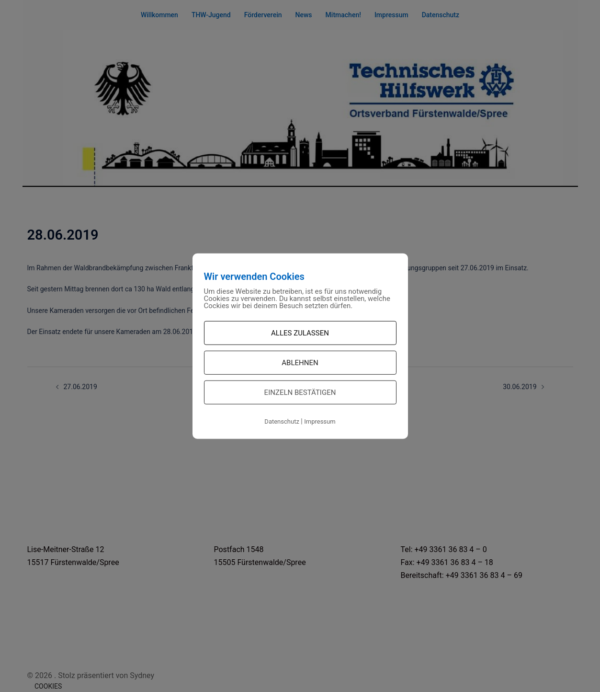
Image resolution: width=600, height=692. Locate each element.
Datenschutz (281, 421)
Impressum (319, 421)
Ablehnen (300, 362)
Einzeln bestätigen (300, 392)
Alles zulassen (300, 333)
